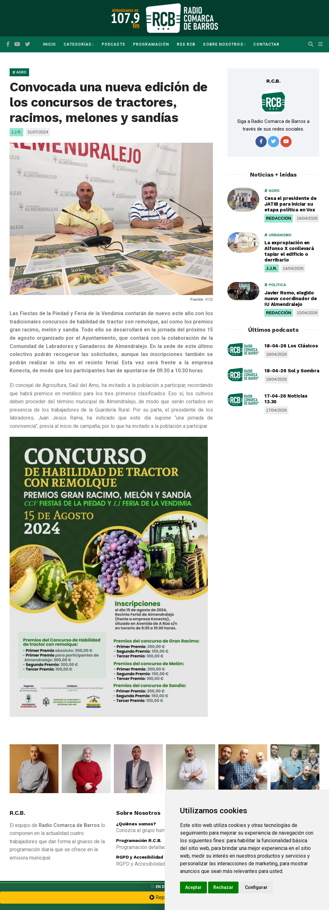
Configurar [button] (256, 887)
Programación (151, 44)
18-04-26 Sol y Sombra (291, 371)
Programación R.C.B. (138, 840)
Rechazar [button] (223, 887)
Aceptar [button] (193, 887)
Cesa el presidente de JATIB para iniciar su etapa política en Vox (290, 204)
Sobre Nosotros (223, 44)
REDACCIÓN (278, 218)
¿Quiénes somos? (136, 823)
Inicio (49, 44)
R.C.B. (273, 81)
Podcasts (113, 44)
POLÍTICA (275, 285)
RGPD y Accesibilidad (139, 857)
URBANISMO (278, 235)
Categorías (77, 44)
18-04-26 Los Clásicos (291, 346)
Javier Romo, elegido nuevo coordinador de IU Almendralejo (290, 298)
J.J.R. (271, 268)
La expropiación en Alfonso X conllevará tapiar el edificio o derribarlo (289, 251)
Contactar (266, 44)
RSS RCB (186, 44)
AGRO (19, 72)
